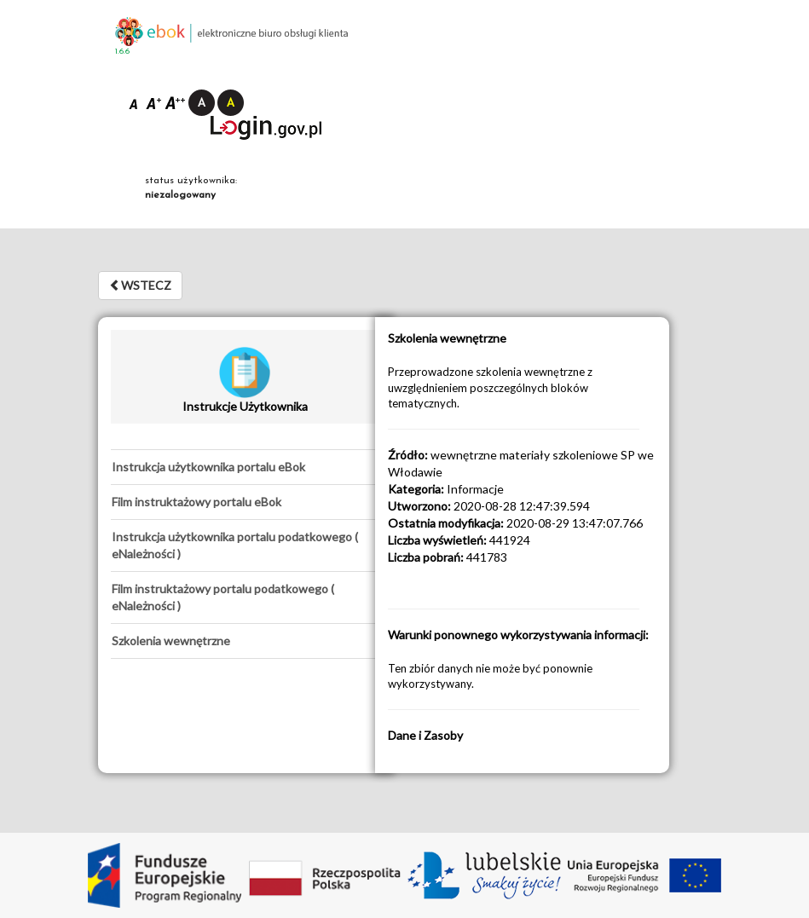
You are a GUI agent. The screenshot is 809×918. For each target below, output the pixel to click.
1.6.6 (122, 51)
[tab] (245, 467)
